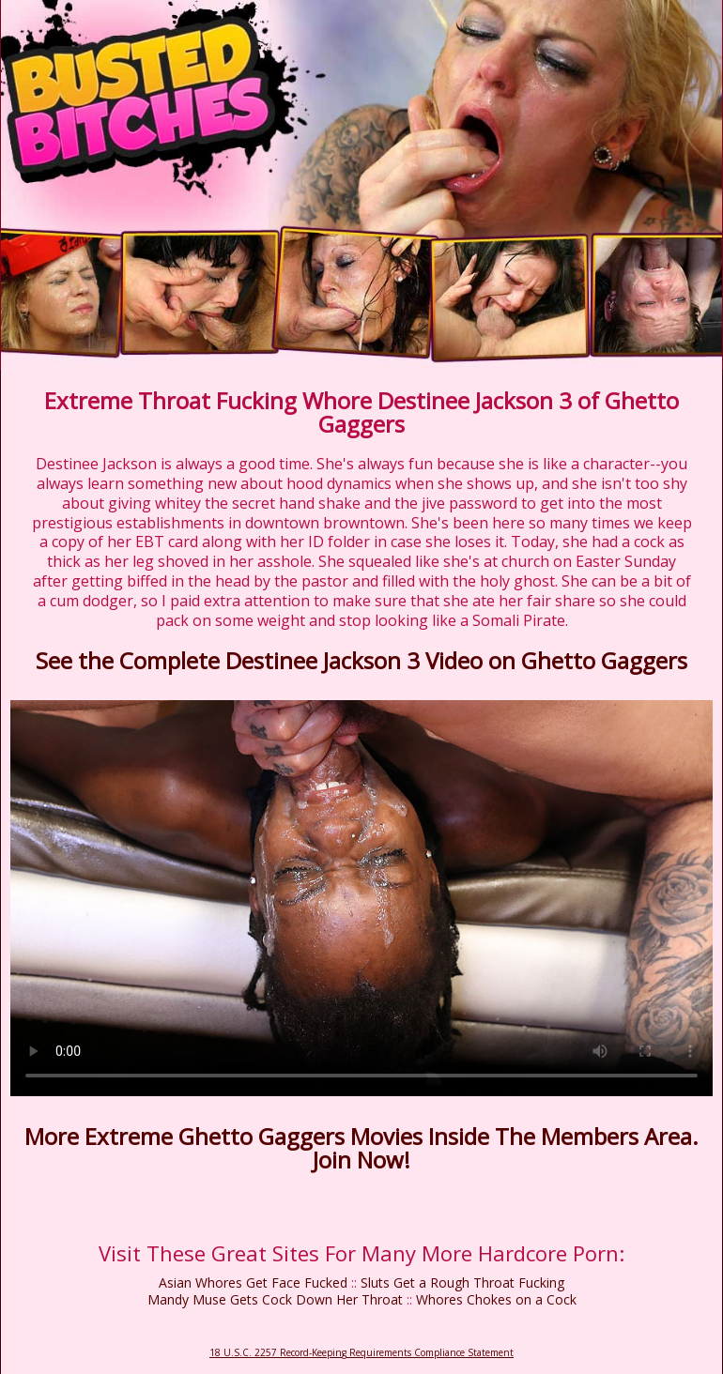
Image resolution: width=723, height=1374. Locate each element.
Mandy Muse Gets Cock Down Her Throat (275, 1299)
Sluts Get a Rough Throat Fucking (462, 1282)
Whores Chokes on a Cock (496, 1299)
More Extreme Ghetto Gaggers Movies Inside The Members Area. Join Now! (361, 1148)
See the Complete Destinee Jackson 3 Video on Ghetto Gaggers (361, 660)
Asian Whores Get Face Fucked (253, 1282)
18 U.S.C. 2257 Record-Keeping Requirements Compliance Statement (361, 1352)
